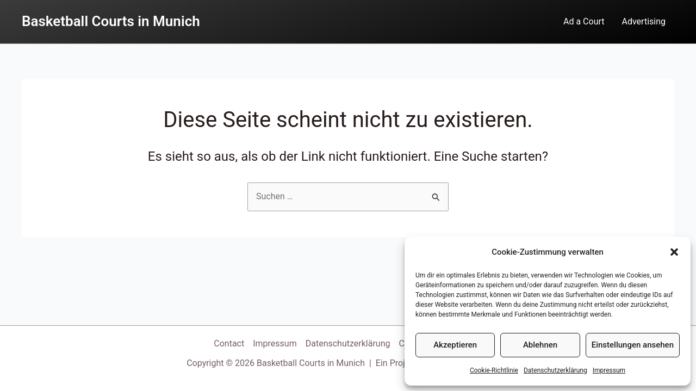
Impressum (609, 370)
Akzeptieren (455, 345)
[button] (674, 252)
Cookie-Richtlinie (494, 370)
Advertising (644, 21)
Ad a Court (584, 21)
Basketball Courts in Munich (111, 21)
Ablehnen (540, 345)
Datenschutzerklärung (555, 370)
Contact (229, 343)
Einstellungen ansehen (633, 345)
